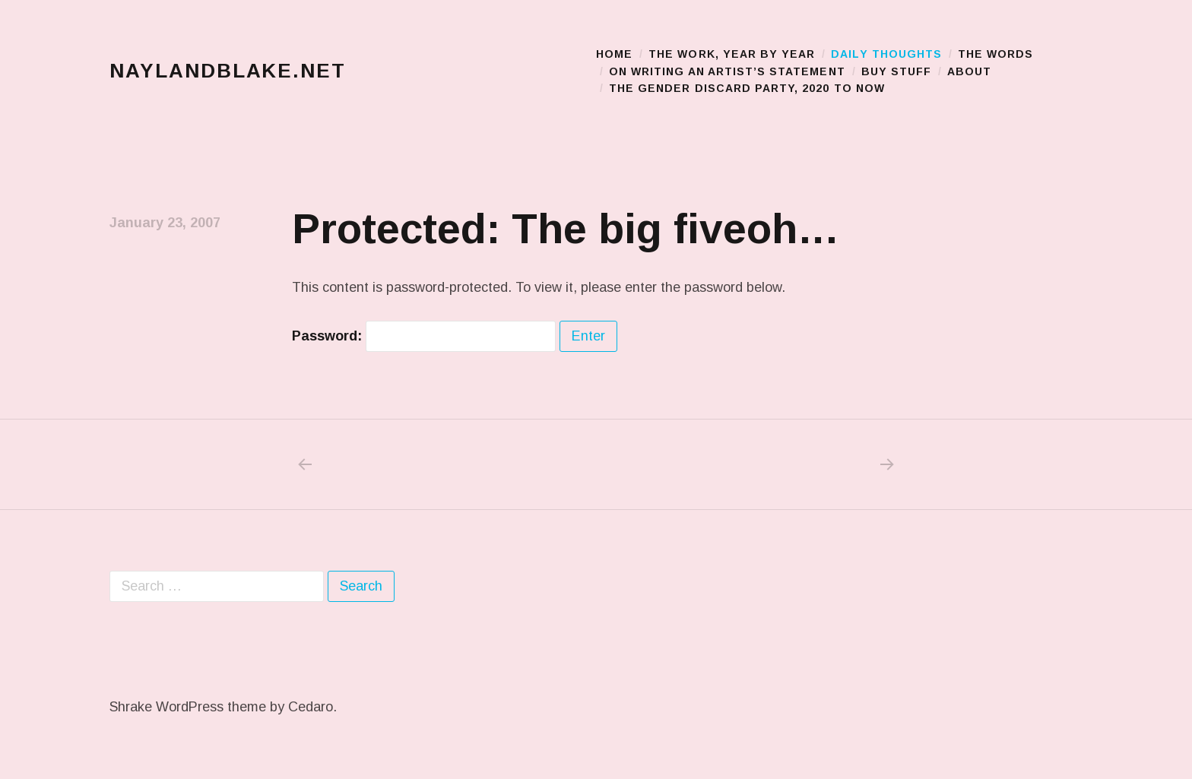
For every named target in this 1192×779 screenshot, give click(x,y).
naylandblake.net (227, 71)
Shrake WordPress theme (187, 706)
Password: (424, 336)
